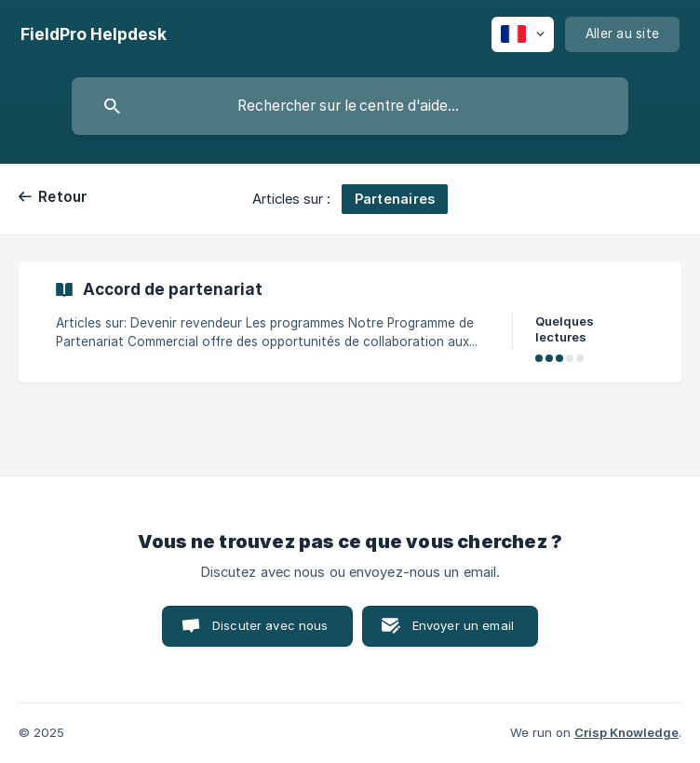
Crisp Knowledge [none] (626, 732)
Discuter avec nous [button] (270, 625)
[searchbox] (350, 106)
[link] (350, 321)
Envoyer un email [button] (463, 625)
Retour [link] (63, 197)
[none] (93, 34)
